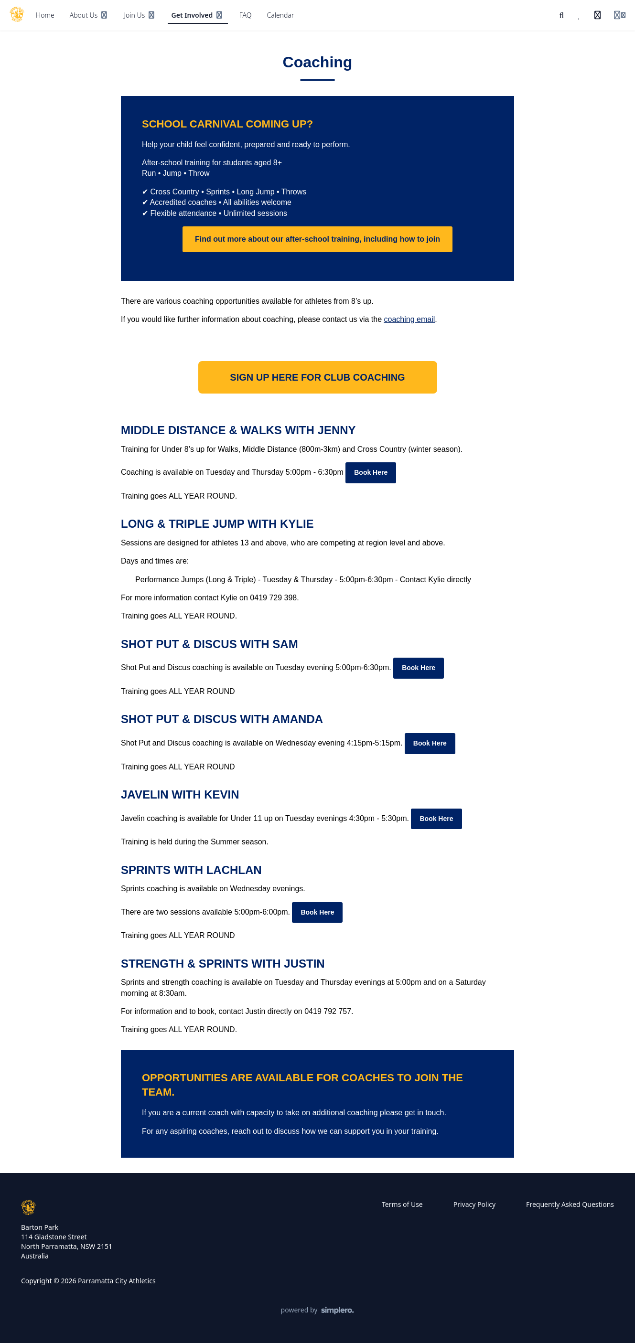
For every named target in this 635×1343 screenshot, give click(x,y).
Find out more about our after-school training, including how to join (317, 239)
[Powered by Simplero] (318, 1310)
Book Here (370, 472)
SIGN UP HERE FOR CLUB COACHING (317, 377)
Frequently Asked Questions (570, 1204)
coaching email (409, 319)
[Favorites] (579, 15)
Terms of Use (402, 1204)
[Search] (562, 15)
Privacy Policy (474, 1204)
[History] (598, 15)
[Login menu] (619, 15)
